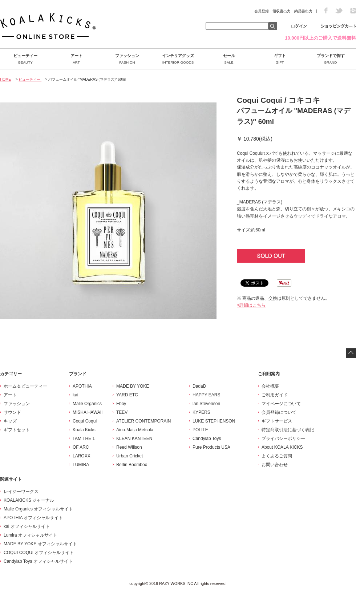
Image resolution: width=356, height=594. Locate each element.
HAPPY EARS (206, 394)
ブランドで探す (331, 58)
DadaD (199, 386)
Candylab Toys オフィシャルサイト (38, 561)
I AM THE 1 (84, 438)
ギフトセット (17, 429)
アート (76, 58)
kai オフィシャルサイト (27, 526)
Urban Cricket (129, 455)
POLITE (200, 429)
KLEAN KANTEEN (134, 438)
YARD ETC (127, 394)
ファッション (127, 58)
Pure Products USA (211, 447)
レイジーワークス (21, 491)
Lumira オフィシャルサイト (30, 535)
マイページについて (281, 403)
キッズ (10, 421)
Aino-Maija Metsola (134, 429)
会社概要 (270, 386)
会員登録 (261, 11)
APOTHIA (82, 386)
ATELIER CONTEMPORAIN (143, 421)
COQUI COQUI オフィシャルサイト (39, 552)
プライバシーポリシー (283, 438)
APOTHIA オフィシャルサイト (33, 517)
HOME (5, 79)
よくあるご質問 (277, 455)
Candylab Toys (207, 438)
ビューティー (25, 58)
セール (229, 58)
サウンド (12, 412)
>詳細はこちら (251, 305)
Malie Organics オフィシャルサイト (38, 509)
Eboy (121, 403)
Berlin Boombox (131, 464)
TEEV (122, 412)
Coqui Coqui (85, 421)
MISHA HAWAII (87, 412)
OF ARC (81, 447)
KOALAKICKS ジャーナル (29, 500)
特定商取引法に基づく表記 (288, 429)
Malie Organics (87, 403)
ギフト (280, 58)
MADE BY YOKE (132, 386)
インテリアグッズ (178, 58)
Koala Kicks (84, 429)
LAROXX (81, 455)
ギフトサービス (277, 421)
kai (75, 394)
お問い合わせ (275, 464)
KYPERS (201, 412)
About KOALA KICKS (282, 447)
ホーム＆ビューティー (25, 386)
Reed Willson (129, 447)
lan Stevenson (206, 403)
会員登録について (279, 412)
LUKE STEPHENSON (214, 421)
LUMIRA (81, 464)
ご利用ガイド (275, 394)
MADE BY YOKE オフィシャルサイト (40, 543)
